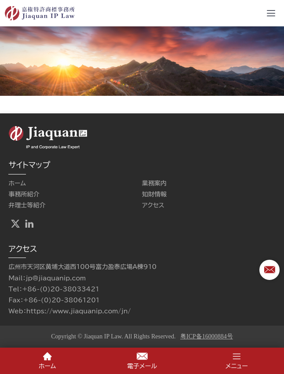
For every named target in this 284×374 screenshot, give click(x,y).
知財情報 (154, 194)
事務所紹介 (23, 194)
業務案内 (154, 183)
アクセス (153, 205)
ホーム (16, 183)
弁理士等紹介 (26, 205)
